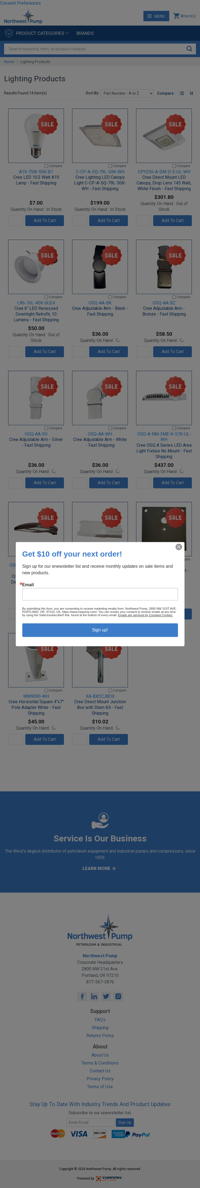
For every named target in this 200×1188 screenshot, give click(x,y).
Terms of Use (100, 1086)
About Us (100, 1055)
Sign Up (124, 1122)
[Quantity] (15, 220)
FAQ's (100, 1019)
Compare (165, 93)
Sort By (92, 93)
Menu (156, 16)
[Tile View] (191, 93)
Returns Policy (100, 1035)
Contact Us (100, 1070)
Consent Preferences (20, 3)
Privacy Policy (100, 1078)
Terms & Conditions (100, 1063)
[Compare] (46, 166)
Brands (85, 33)
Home (9, 62)
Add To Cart (45, 220)
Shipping (100, 1027)
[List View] (181, 93)
